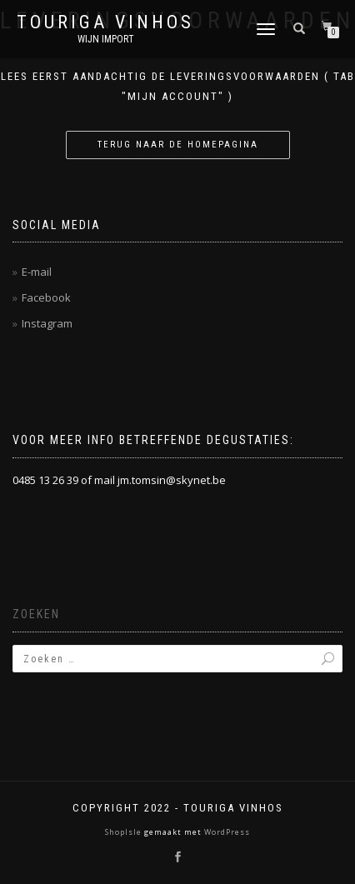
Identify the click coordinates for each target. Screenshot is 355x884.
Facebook (46, 297)
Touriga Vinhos (105, 22)
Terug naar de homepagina (178, 144)
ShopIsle (124, 832)
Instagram (47, 323)
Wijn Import (106, 39)
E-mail (37, 271)
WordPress (226, 832)
